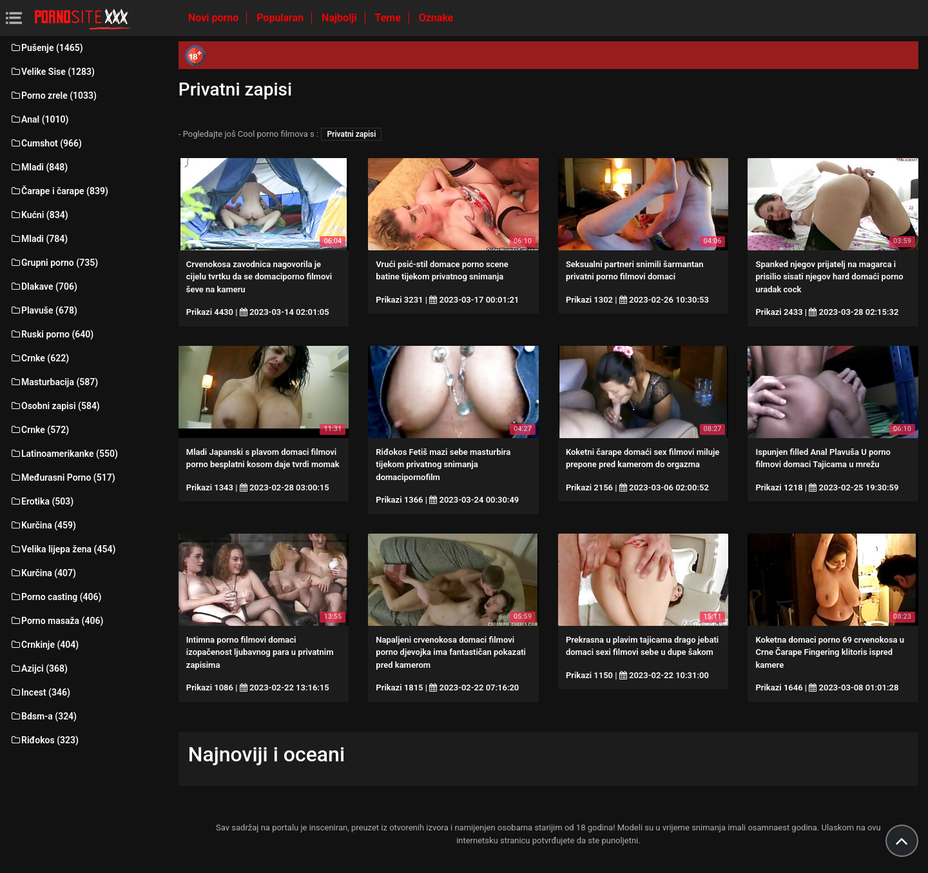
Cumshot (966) (46, 143)
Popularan (281, 18)
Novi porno (214, 18)
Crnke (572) (39, 430)
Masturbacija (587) (54, 382)
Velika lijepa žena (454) (62, 549)
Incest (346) (40, 692)
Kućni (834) (39, 215)
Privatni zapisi (351, 134)
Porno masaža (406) (56, 621)
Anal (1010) (39, 119)
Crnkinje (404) (44, 644)
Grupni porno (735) (54, 262)
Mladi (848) (39, 167)
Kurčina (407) (43, 573)
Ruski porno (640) (51, 334)
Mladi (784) (39, 239)
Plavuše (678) (43, 310)
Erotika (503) (41, 501)
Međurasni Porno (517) (62, 477)
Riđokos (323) (44, 740)
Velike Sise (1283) (52, 71)
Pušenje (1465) (46, 48)
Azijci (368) (39, 668)
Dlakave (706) (43, 286)
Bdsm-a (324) (43, 716)
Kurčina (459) (43, 525)
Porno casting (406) (55, 597)
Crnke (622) (39, 358)
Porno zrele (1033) (53, 95)
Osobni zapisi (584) (55, 406)
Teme (389, 18)
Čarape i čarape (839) (59, 191)
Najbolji (340, 18)
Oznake (436, 18)
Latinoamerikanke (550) (64, 453)
